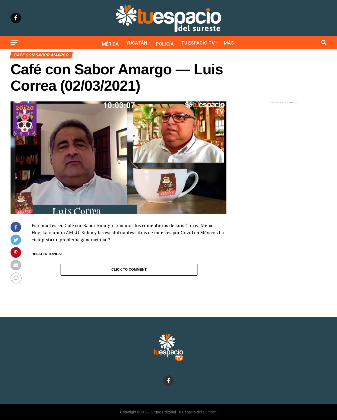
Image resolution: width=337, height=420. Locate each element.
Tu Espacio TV (198, 43)
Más (229, 43)
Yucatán (136, 43)
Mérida (110, 44)
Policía (165, 44)
